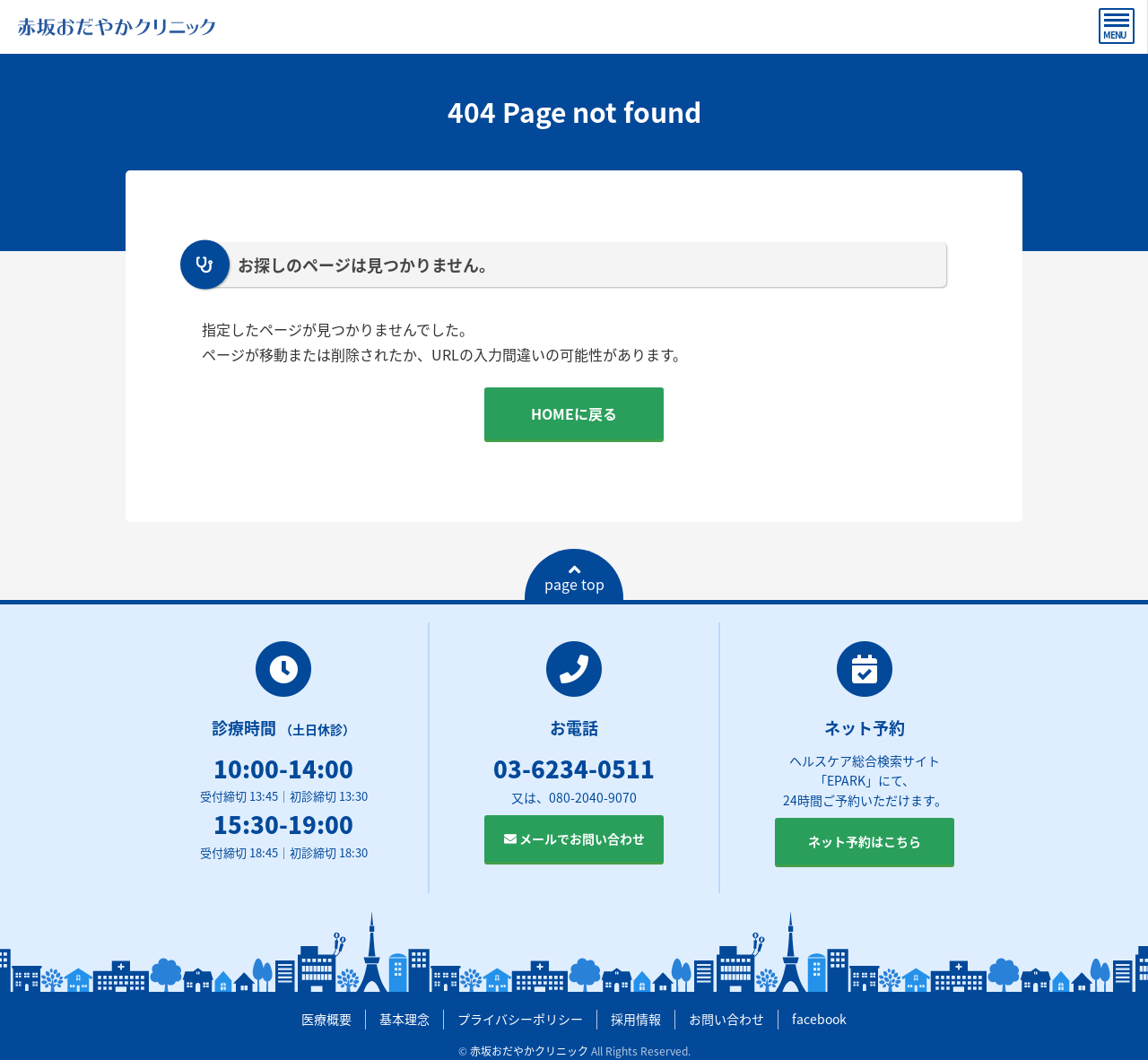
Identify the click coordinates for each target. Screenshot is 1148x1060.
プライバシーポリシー (520, 1019)
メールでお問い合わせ (574, 838)
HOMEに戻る (574, 413)
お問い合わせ (726, 1019)
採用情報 (636, 1019)
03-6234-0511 (574, 769)
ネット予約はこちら (864, 841)
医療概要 (326, 1019)
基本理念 (404, 1019)
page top (574, 578)
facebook (819, 1019)
